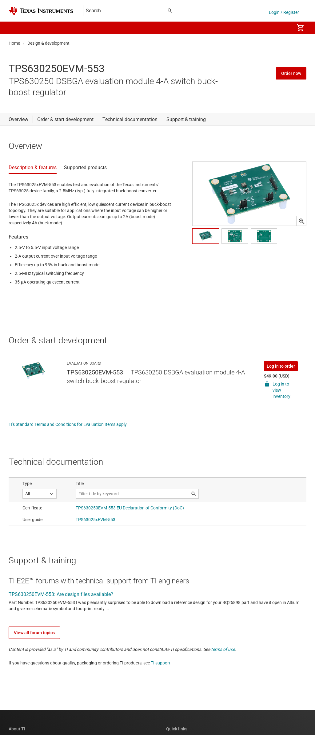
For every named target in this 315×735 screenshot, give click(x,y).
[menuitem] (283, 28)
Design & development (48, 43)
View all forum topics (34, 632)
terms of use (223, 649)
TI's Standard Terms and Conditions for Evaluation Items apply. (68, 424)
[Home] (41, 11)
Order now (291, 73)
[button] (14, 28)
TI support (160, 662)
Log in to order (281, 366)
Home (14, 43)
